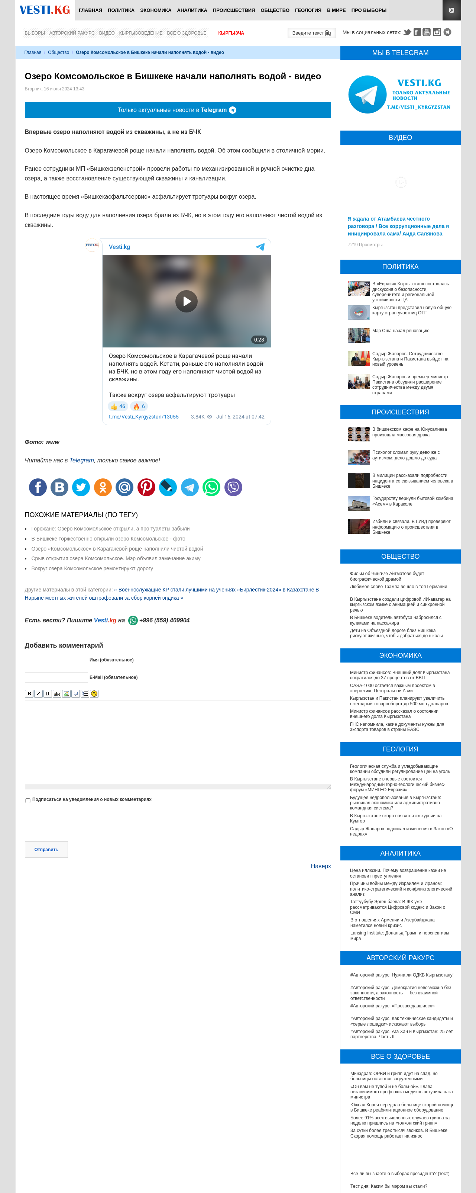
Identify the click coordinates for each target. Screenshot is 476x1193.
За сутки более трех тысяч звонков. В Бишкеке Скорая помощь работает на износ (398, 1133)
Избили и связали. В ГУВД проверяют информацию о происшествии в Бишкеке (411, 527)
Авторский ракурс (72, 33)
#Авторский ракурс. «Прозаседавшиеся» (392, 1005)
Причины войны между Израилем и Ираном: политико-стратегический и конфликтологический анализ (401, 889)
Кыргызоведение (141, 33)
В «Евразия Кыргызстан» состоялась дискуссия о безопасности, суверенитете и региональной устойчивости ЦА (410, 291)
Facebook (417, 32)
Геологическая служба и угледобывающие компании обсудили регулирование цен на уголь (400, 769)
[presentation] (81, 823)
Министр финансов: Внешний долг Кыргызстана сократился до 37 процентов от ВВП (400, 675)
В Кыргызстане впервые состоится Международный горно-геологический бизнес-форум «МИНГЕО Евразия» (398, 784)
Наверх (321, 866)
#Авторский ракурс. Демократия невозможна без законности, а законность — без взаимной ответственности (400, 993)
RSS (452, 10)
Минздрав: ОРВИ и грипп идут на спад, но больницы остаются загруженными (394, 1076)
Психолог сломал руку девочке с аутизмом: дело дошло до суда (406, 455)
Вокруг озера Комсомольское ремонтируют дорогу (92, 568)
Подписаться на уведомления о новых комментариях (92, 799)
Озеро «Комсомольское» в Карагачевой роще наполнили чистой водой (117, 549)
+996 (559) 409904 (164, 620)
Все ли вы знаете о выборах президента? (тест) (400, 1173)
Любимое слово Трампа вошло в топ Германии (398, 586)
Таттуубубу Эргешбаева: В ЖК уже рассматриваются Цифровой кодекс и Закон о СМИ (398, 907)
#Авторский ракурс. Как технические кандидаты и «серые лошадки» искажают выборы (401, 1021)
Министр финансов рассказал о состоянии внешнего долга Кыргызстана (394, 714)
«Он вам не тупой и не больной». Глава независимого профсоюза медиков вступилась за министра (401, 1092)
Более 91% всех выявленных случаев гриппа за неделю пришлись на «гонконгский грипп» (400, 1120)
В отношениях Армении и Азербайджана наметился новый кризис (392, 922)
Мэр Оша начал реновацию (401, 330)
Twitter (407, 32)
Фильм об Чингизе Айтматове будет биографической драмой (387, 576)
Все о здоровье (186, 33)
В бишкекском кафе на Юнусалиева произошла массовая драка (409, 432)
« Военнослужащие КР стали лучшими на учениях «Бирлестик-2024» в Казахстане (214, 590)
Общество (274, 10)
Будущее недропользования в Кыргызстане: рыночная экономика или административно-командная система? (396, 803)
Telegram (448, 32)
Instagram (438, 32)
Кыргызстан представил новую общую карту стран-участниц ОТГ (411, 310)
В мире (336, 10)
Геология (308, 10)
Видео (107, 33)
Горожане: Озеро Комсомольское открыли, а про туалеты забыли (111, 529)
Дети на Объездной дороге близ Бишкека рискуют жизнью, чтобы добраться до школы (396, 633)
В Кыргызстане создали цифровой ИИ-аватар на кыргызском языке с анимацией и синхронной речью (400, 605)
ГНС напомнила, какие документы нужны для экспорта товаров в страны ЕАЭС (397, 727)
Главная (90, 10)
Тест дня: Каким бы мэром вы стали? (388, 1186)
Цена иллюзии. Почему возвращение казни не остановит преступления (398, 873)
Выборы (35, 33)
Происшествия (234, 10)
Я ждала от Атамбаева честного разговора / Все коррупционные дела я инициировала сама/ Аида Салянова (398, 226)
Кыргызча (231, 33)
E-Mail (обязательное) (114, 677)
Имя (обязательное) (112, 660)
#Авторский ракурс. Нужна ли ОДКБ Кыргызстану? (402, 975)
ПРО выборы (369, 10)
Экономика (155, 10)
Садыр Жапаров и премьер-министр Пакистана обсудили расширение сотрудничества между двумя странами (410, 384)
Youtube (427, 32)
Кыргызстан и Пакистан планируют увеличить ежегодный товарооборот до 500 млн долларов (399, 701)
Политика (121, 10)
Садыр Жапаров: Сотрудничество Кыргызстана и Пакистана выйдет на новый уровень (410, 359)
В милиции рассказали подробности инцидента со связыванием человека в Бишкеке (412, 481)
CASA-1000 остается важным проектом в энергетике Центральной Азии (392, 688)
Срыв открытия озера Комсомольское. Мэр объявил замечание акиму (116, 558)
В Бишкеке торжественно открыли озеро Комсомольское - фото (108, 539)
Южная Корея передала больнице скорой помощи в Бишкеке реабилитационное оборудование (402, 1107)
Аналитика (192, 10)
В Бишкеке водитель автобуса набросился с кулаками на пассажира (395, 620)
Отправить (46, 849)
